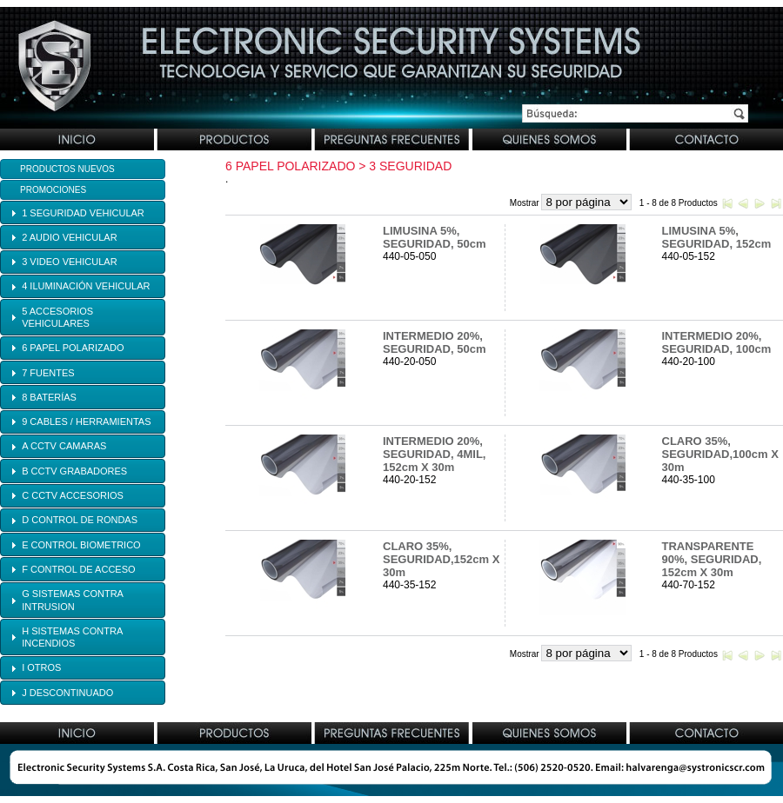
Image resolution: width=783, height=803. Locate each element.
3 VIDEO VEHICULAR (69, 261)
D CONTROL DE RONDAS (79, 519)
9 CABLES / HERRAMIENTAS (86, 421)
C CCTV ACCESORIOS (73, 495)
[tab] (82, 212)
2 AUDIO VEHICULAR (69, 237)
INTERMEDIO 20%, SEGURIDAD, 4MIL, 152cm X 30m (434, 454)
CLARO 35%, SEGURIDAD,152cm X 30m (441, 559)
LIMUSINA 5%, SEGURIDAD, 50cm (434, 237)
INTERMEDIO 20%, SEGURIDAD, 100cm (717, 342)
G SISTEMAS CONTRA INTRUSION (72, 599)
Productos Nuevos (67, 169)
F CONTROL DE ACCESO (78, 569)
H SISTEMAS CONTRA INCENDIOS (72, 637)
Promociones (53, 190)
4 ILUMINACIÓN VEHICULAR (86, 286)
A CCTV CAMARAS (64, 446)
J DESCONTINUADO (67, 692)
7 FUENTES (48, 373)
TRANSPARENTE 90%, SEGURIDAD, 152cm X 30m (712, 559)
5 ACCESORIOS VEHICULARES (57, 317)
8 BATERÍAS (49, 397)
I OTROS (41, 667)
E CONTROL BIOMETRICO (81, 545)
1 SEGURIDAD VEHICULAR (83, 213)
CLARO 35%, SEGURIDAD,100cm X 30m (720, 454)
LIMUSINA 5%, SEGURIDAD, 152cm (717, 237)
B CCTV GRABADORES (74, 471)
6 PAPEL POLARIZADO (73, 347)
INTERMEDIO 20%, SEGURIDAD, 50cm (434, 342)
